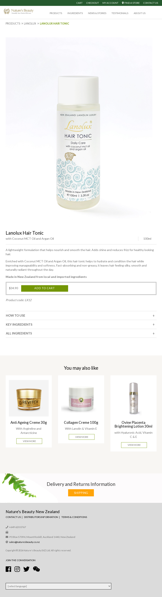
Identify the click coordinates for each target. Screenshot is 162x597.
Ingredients (75, 13)
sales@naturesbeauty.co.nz (24, 542)
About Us (139, 13)
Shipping (81, 492)
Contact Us (150, 2)
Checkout (92, 2)
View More (29, 441)
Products (56, 13)
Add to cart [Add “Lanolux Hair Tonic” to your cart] (44, 288)
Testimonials (119, 13)
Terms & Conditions (74, 517)
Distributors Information (41, 517)
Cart (79, 2)
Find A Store (131, 2)
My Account (110, 2)
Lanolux (30, 23)
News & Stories (97, 13)
